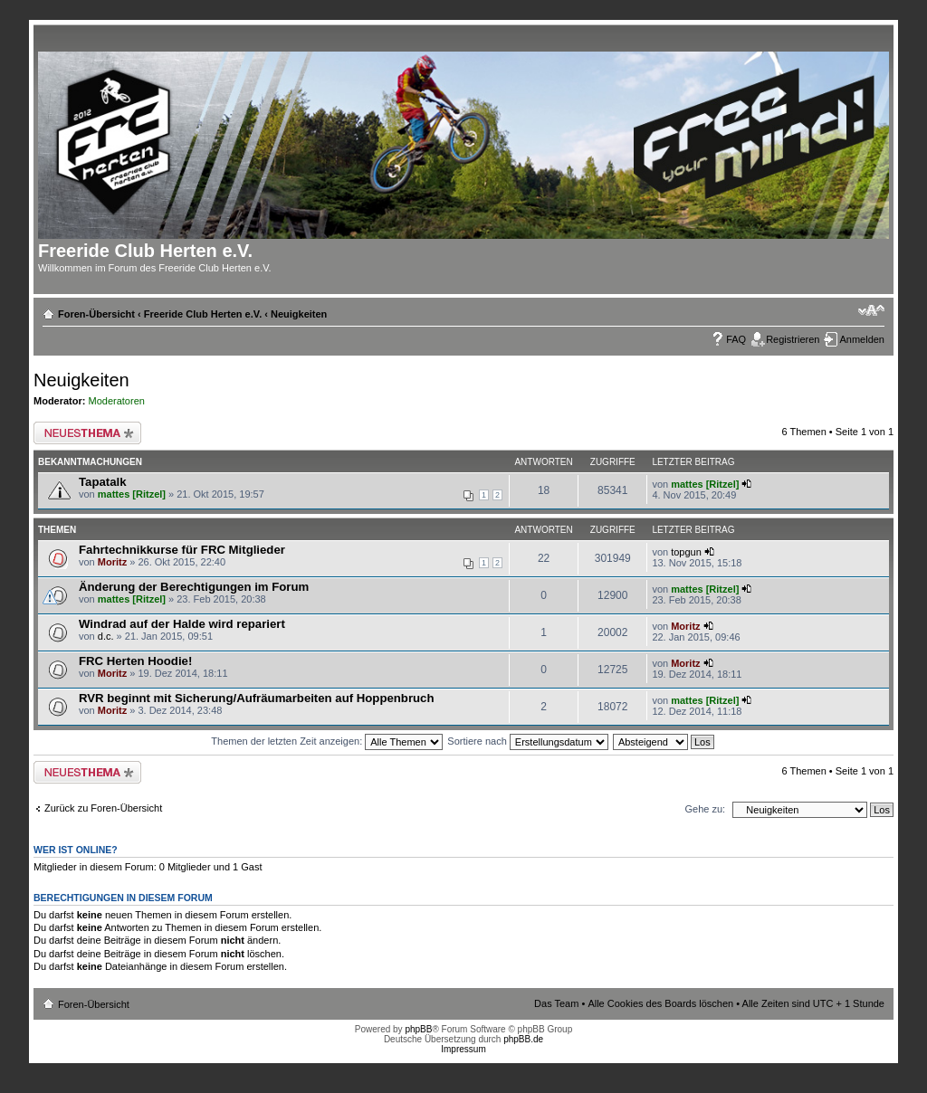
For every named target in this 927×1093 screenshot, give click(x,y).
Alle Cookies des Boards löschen (660, 1003)
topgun (686, 551)
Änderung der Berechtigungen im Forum (194, 587)
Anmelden (861, 339)
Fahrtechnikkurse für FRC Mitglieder (182, 549)
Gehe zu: (704, 808)
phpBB (418, 1029)
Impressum (463, 1049)
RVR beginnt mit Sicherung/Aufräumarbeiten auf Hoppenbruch (256, 698)
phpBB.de (523, 1039)
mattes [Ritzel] (132, 494)
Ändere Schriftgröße (871, 310)
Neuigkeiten (299, 314)
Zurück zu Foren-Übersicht (103, 808)
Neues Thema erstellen (87, 433)
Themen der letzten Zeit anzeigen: (327, 741)
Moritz (112, 561)
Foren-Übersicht (96, 314)
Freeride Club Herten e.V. (203, 314)
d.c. (106, 636)
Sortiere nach (527, 741)
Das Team (556, 1003)
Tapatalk (103, 482)
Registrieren (792, 339)
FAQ (736, 339)
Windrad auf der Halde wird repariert (182, 624)
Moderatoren (117, 400)
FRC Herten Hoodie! (135, 661)
